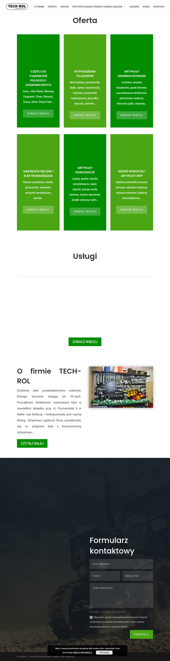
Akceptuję (104, 652)
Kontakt (159, 6)
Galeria (134, 6)
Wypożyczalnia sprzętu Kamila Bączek (97, 6)
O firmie (39, 6)
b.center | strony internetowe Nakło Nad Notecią (45, 656)
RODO (146, 6)
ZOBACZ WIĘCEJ (38, 113)
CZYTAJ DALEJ (32, 443)
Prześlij (141, 634)
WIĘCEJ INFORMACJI (82, 653)
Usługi (64, 6)
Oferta (52, 6)
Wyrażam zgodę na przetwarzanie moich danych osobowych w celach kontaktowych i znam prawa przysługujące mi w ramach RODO (118, 622)
